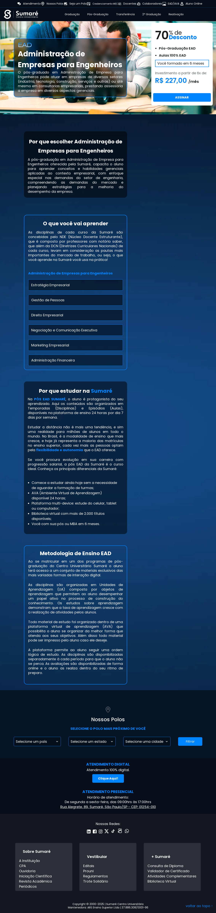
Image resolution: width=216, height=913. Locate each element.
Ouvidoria (27, 871)
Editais (88, 865)
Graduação (72, 14)
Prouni (88, 871)
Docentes (129, 4)
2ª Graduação (151, 14)
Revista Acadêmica (35, 881)
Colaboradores (152, 4)
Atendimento (32, 4)
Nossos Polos (55, 4)
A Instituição (29, 860)
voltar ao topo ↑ (199, 905)
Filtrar (190, 741)
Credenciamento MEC (105, 3)
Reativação (176, 14)
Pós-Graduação (97, 14)
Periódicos (28, 886)
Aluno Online (194, 4)
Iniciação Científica (35, 876)
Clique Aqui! (108, 778)
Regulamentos (95, 876)
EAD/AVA (173, 4)
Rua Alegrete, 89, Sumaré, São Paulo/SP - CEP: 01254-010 (108, 806)
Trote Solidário (95, 881)
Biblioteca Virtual (161, 881)
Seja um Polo (78, 4)
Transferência (125, 14)
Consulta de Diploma (165, 865)
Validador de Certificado (168, 871)
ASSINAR (182, 97)
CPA (22, 865)
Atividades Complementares (171, 876)
